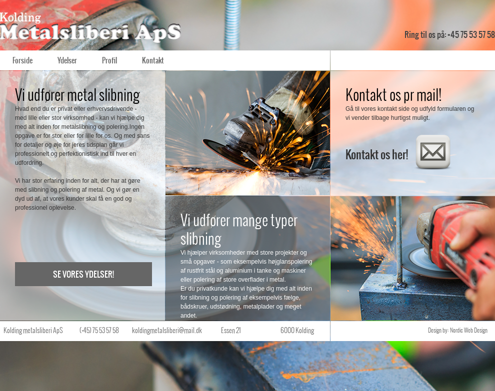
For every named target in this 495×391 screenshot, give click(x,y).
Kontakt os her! (399, 152)
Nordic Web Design (469, 330)
